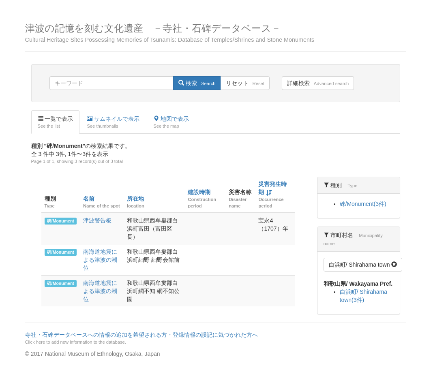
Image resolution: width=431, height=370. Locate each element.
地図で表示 (171, 122)
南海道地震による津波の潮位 (100, 259)
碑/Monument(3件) (363, 204)
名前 (88, 198)
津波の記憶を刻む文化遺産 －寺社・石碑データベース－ (215, 33)
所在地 (135, 198)
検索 (196, 83)
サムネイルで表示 (113, 122)
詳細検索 (318, 83)
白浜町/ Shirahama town (363, 264)
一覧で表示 (55, 122)
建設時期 (199, 192)
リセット (245, 83)
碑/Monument (60, 220)
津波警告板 (97, 220)
